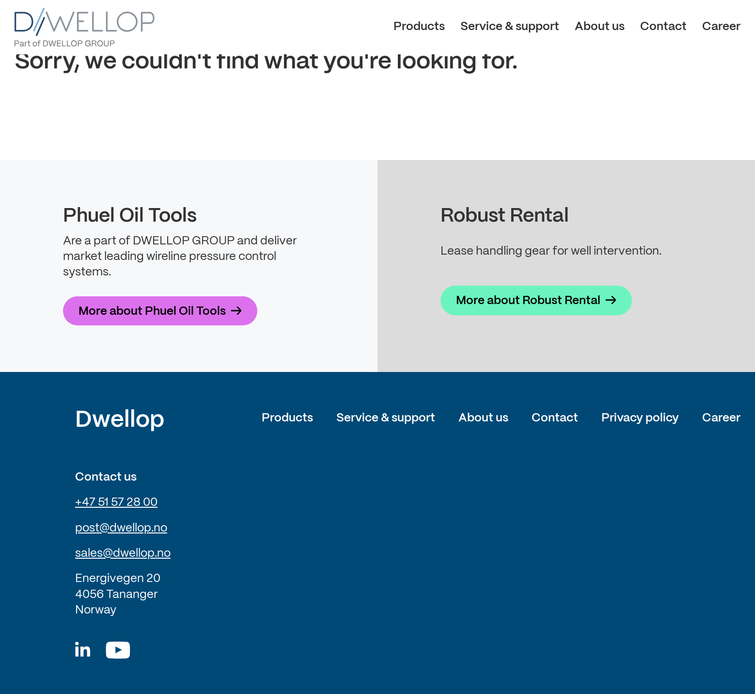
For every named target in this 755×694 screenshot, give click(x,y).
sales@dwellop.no (123, 553)
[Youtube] (118, 650)
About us (600, 26)
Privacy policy (640, 418)
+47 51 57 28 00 (116, 502)
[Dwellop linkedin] (82, 650)
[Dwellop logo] (85, 27)
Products (419, 26)
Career (721, 26)
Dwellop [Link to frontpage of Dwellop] (119, 420)
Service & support (509, 26)
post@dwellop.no (121, 528)
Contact (663, 26)
